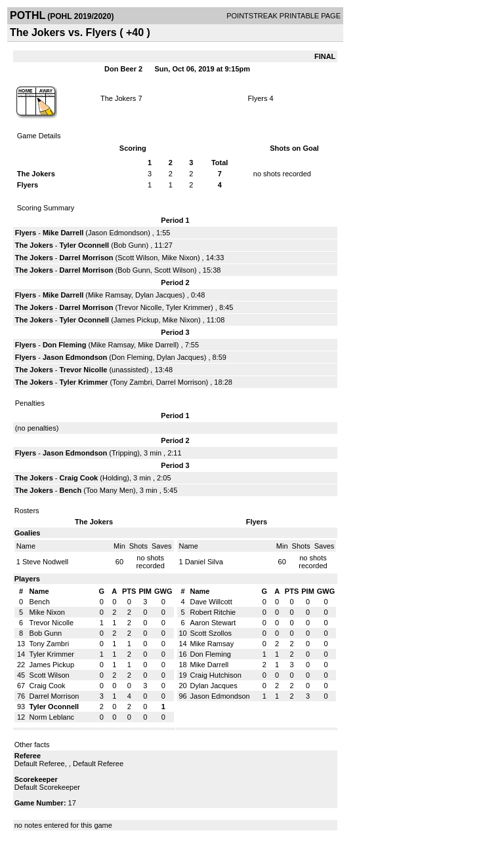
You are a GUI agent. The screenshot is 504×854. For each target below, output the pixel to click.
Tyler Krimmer (188, 307)
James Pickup (136, 320)
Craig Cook (79, 478)
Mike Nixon (179, 258)
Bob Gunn (130, 245)
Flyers (257, 98)
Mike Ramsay (109, 295)
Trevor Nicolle (139, 307)
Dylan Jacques (158, 295)
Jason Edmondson (118, 233)
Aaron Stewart (213, 623)
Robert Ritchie (213, 612)
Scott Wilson (137, 258)
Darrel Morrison (87, 258)
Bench (72, 490)
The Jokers (118, 98)
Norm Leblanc (52, 717)
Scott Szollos (211, 633)
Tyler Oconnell (85, 245)
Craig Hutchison (216, 675)
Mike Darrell (63, 233)
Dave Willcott (211, 602)
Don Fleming (65, 345)
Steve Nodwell (45, 562)
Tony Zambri (132, 382)
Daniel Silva (204, 562)
